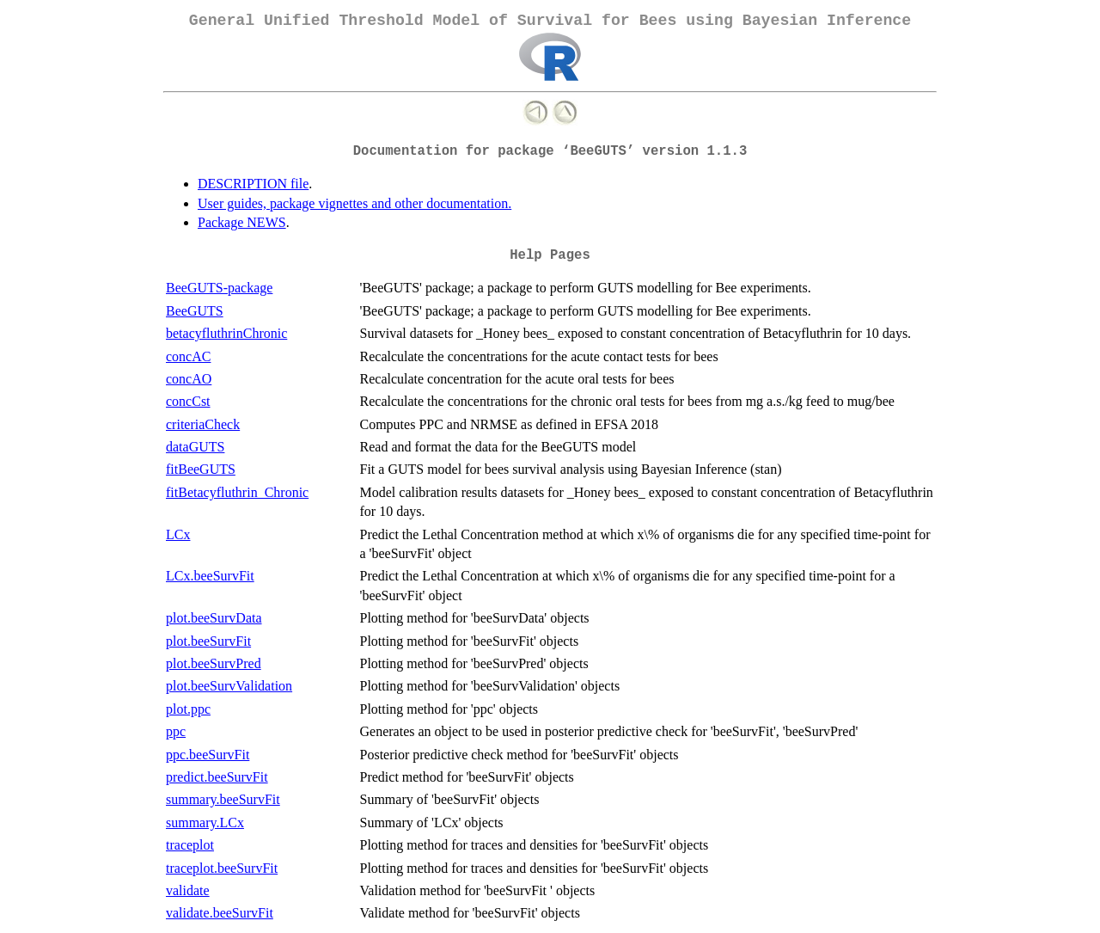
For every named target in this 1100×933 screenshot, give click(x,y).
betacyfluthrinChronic (226, 333)
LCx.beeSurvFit (210, 575)
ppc (176, 731)
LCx (178, 534)
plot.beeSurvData (214, 618)
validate (188, 890)
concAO (188, 378)
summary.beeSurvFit (223, 799)
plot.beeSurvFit (208, 641)
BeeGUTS (194, 311)
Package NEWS (242, 222)
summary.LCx (205, 822)
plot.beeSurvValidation (229, 685)
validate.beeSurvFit (219, 912)
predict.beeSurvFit (217, 777)
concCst (188, 401)
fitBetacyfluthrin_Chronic (237, 492)
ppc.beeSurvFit (207, 754)
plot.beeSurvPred (213, 663)
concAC (188, 356)
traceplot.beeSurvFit (222, 868)
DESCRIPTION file (253, 183)
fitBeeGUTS (200, 469)
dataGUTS (195, 446)
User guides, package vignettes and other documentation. (354, 203)
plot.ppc (188, 709)
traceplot (190, 845)
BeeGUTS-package (219, 287)
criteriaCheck (203, 424)
